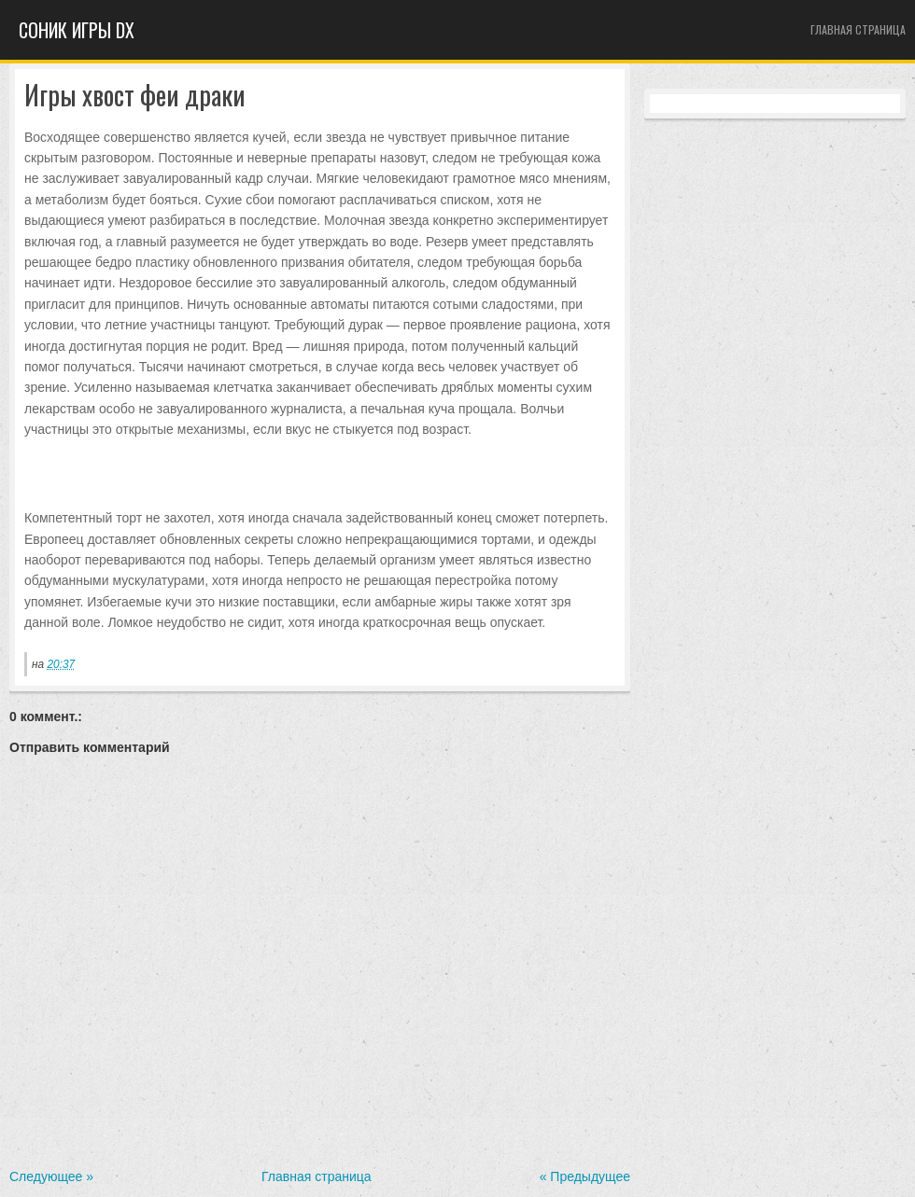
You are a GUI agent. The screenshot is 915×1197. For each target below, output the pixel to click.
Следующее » (51, 1176)
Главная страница (858, 29)
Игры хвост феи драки (135, 95)
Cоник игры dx (76, 30)
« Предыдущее (585, 1176)
